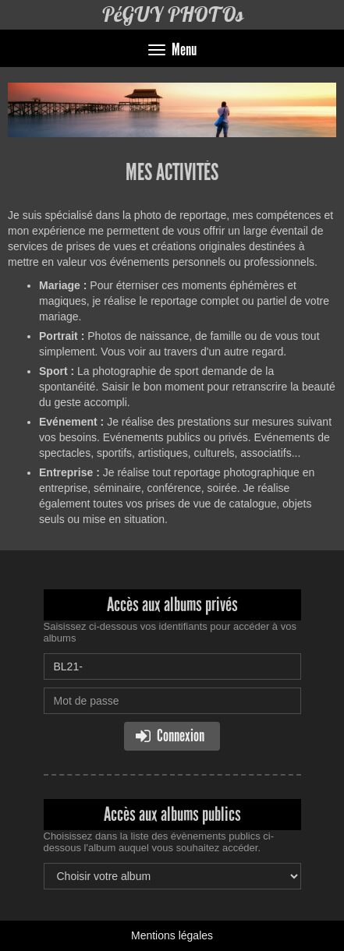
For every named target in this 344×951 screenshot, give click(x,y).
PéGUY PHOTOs (172, 14)
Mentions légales (172, 935)
